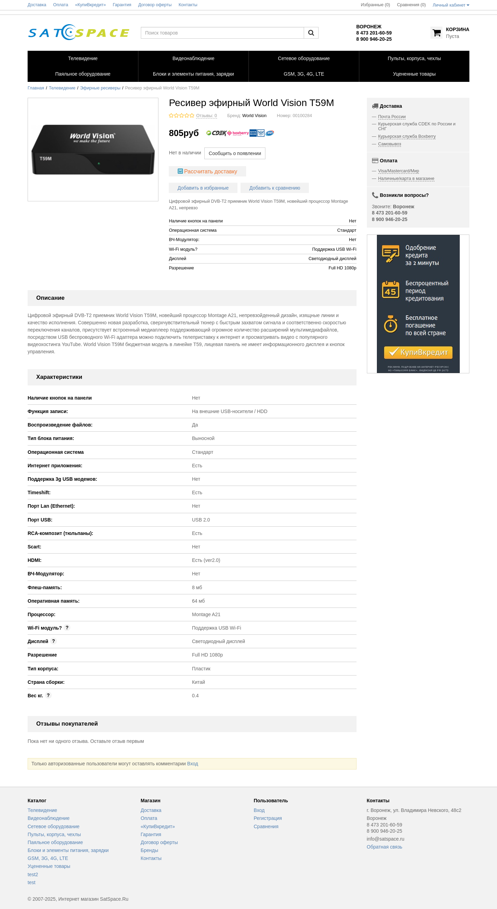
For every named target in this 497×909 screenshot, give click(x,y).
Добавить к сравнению (275, 188)
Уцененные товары (49, 866)
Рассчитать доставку (210, 171)
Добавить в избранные (203, 188)
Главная (36, 88)
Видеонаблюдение (48, 818)
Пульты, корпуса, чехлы (54, 834)
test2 (33, 874)
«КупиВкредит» (158, 826)
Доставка (151, 810)
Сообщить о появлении (235, 153)
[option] (418, 304)
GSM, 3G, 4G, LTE (48, 858)
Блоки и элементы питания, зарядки (68, 850)
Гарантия (151, 834)
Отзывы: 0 (206, 115)
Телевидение (62, 88)
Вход (192, 763)
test (32, 882)
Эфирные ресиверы (100, 88)
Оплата (149, 818)
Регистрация (268, 818)
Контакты (151, 858)
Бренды (149, 850)
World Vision (254, 115)
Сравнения (266, 826)
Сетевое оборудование (53, 826)
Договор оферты (159, 842)
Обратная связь (384, 847)
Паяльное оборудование (55, 842)
